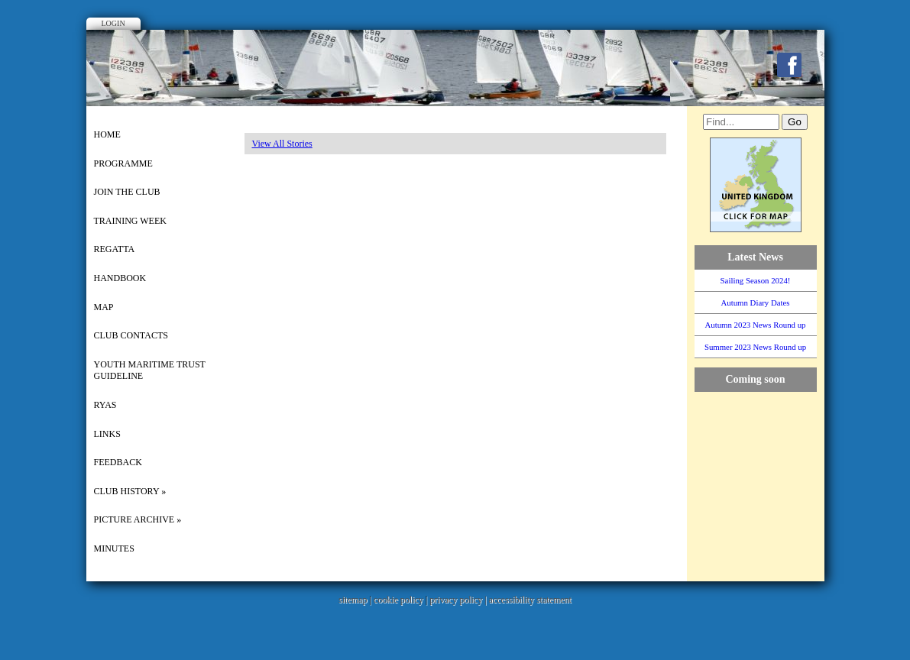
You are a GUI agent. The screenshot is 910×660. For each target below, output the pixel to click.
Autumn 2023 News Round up (755, 324)
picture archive (138, 519)
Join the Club (127, 191)
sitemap (352, 599)
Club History (130, 491)
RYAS (105, 405)
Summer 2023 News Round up (755, 346)
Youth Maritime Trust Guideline (150, 370)
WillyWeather (763, 566)
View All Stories (282, 143)
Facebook (789, 65)
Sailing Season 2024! (756, 280)
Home (107, 134)
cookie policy (398, 599)
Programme (123, 163)
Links (107, 434)
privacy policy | (458, 599)
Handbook (120, 278)
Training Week (130, 220)
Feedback (118, 462)
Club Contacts (131, 335)
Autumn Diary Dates (755, 302)
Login (113, 23)
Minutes (114, 548)
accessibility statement (530, 599)
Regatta (114, 249)
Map (104, 307)
